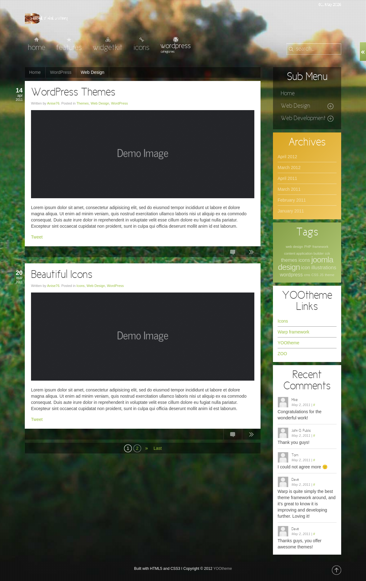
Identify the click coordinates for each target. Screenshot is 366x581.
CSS (315, 275)
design (289, 267)
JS (321, 275)
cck (327, 253)
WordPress (60, 72)
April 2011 (287, 178)
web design (294, 246)
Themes (82, 103)
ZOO (282, 353)
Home (35, 72)
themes (289, 260)
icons (304, 260)
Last (157, 448)
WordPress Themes (73, 93)
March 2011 (289, 189)
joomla (322, 259)
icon (305, 267)
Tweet (36, 237)
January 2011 (291, 210)
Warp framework (293, 331)
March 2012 (289, 167)
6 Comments (232, 253)
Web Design (100, 103)
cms (307, 275)
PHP (307, 246)
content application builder (304, 253)
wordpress (291, 274)
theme (329, 275)
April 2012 (287, 156)
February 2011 (292, 200)
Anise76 (53, 103)
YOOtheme (288, 342)
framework (320, 246)
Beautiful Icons (61, 275)
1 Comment (232, 435)
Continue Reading (251, 253)
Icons (81, 286)
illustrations (323, 267)
